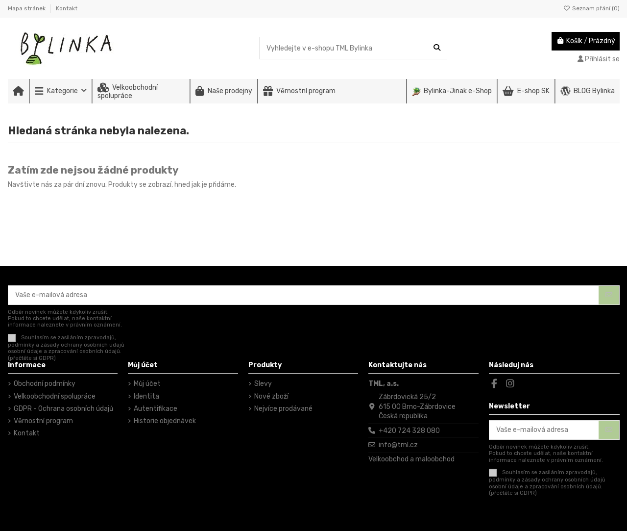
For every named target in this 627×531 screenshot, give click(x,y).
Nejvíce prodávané (283, 409)
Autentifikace (155, 409)
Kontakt (66, 8)
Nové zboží (271, 396)
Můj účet (147, 383)
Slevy (263, 383)
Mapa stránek (27, 8)
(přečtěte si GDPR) (32, 358)
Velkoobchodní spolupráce (55, 396)
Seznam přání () (591, 8)
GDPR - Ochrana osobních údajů (63, 409)
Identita (146, 396)
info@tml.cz (398, 445)
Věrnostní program (43, 421)
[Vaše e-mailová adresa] (303, 295)
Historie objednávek (165, 421)
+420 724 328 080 (409, 431)
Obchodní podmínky (44, 383)
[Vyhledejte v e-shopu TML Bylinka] (437, 48)
